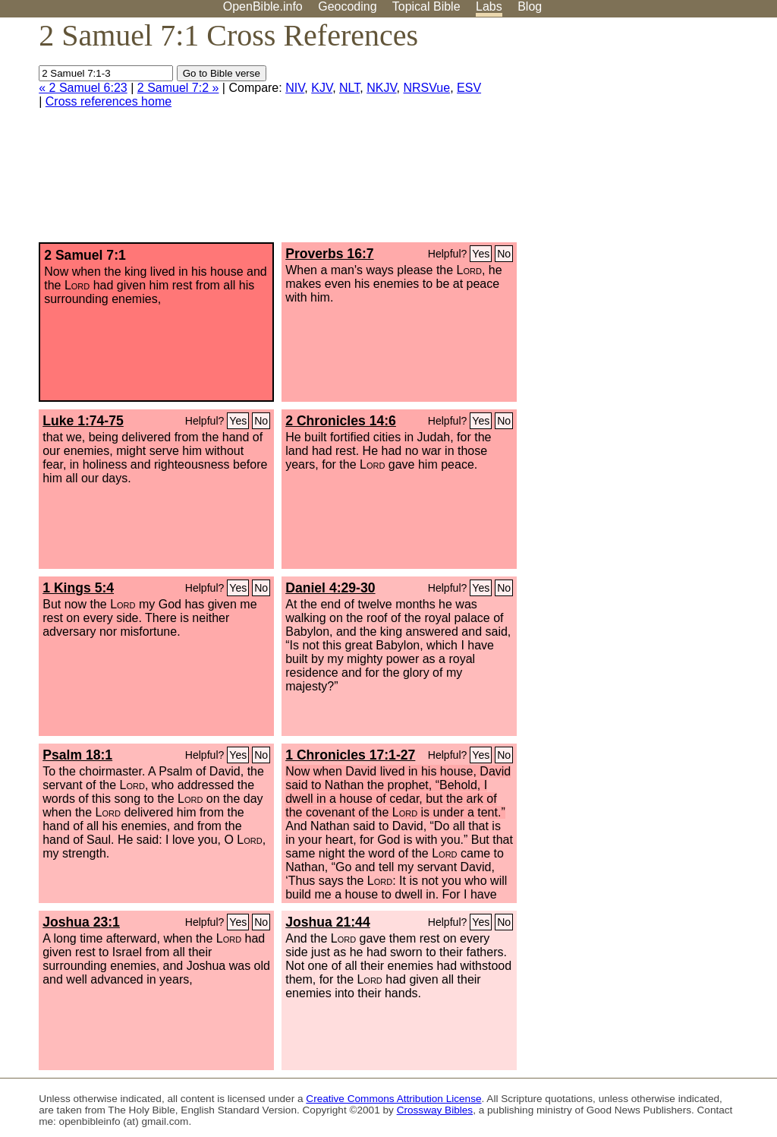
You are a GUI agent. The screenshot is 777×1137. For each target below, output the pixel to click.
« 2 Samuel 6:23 (83, 87)
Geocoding (347, 6)
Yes (480, 254)
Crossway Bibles (435, 1110)
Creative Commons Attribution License (393, 1098)
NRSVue (427, 87)
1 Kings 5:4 (78, 587)
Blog (529, 6)
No (504, 254)
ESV (469, 87)
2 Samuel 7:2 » (178, 87)
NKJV (381, 87)
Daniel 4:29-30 (330, 587)
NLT (349, 87)
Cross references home (108, 101)
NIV (294, 87)
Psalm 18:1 (77, 755)
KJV (321, 87)
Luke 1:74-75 (83, 420)
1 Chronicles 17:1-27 (350, 755)
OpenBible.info (263, 6)
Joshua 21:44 (327, 922)
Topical (426, 6)
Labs (489, 6)
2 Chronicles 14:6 (340, 420)
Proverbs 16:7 (329, 253)
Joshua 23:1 (81, 922)
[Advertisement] (624, 136)
